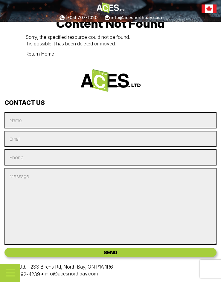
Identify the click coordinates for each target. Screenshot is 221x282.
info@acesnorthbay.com (136, 17)
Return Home (39, 54)
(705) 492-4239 (22, 274)
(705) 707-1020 (81, 17)
